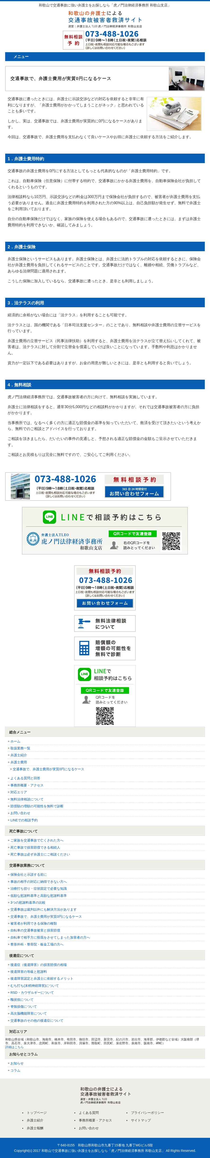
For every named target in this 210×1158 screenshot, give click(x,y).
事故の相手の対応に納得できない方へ (38, 882)
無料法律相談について (27, 799)
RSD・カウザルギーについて (32, 992)
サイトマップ (141, 1120)
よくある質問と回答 (25, 778)
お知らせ (17, 1063)
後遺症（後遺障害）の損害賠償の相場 (38, 965)
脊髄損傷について (23, 1006)
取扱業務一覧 (20, 748)
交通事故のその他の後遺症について (36, 1020)
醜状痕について (22, 1000)
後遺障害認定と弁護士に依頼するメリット (41, 978)
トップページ (37, 1113)
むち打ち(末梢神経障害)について (34, 986)
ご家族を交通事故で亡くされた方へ (36, 840)
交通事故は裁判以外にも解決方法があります (43, 909)
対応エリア (18, 792)
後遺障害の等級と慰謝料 (28, 972)
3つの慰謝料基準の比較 (27, 902)
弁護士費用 (18, 762)
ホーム (15, 741)
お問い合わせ (20, 813)
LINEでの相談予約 (24, 820)
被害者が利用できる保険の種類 (33, 923)
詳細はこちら (14, 1047)
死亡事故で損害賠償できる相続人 (35, 847)
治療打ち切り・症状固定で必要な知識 (38, 888)
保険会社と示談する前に (28, 874)
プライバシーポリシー (147, 1113)
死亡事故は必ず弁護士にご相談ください (40, 854)
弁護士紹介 (18, 755)
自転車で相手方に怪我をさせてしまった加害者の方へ (50, 937)
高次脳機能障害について (28, 1013)
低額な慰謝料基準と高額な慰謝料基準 (38, 896)
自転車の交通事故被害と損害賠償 (35, 930)
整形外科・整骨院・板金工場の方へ (36, 944)
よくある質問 (89, 1113)
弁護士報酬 (35, 1128)
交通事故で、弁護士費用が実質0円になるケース (48, 769)
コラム (15, 1070)
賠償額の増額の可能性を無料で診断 (36, 806)
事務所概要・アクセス (27, 785)
